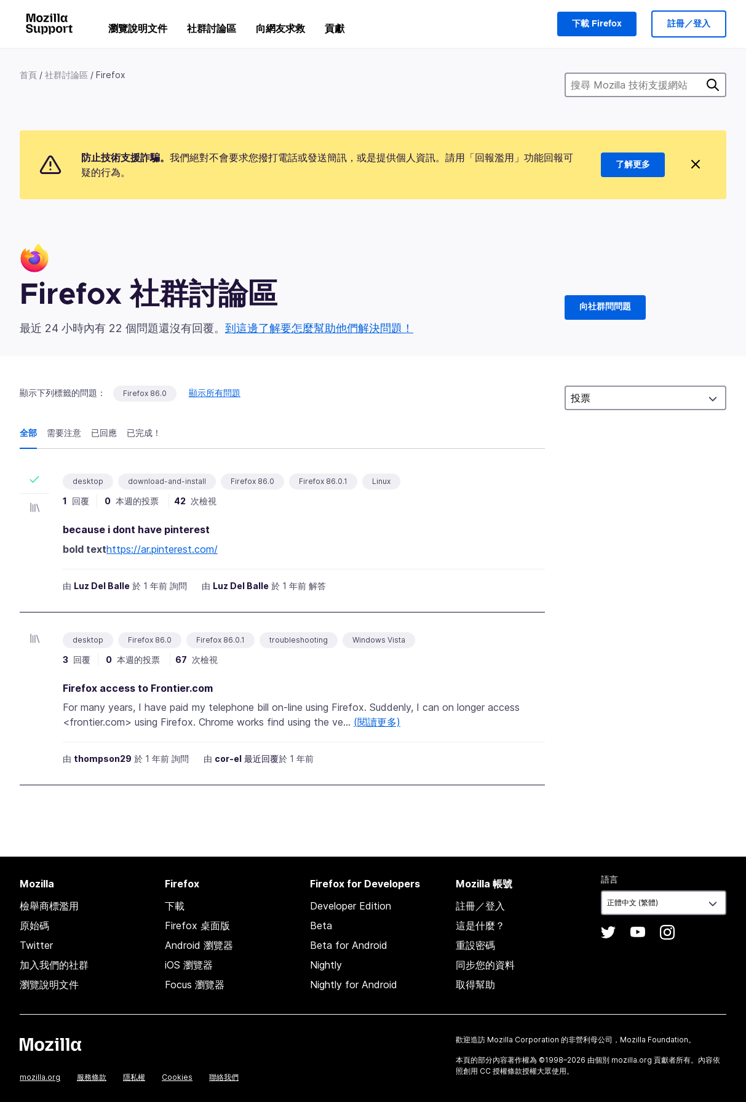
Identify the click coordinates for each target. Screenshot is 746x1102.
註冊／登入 (688, 24)
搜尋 (713, 85)
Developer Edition (350, 906)
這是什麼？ (480, 925)
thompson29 (103, 758)
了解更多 (633, 165)
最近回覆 (261, 758)
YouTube (637, 932)
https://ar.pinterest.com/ (162, 549)
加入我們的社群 (54, 965)
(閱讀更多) (377, 722)
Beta (321, 925)
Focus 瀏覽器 (194, 984)
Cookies (177, 1077)
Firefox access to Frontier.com (138, 688)
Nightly (326, 965)
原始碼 (34, 925)
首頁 (28, 74)
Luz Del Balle (102, 586)
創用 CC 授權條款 (492, 1071)
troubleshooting (298, 639)
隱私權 (134, 1077)
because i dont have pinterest (136, 529)
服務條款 (91, 1077)
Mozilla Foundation (654, 1039)
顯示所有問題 (214, 392)
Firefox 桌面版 (197, 925)
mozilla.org (40, 1077)
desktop (88, 481)
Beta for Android (348, 945)
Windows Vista (378, 639)
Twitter (36, 945)
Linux (381, 481)
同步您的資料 (485, 965)
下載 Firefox (597, 24)
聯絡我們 (224, 1077)
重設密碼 (475, 945)
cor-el (228, 758)
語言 (609, 879)
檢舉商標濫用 (49, 906)
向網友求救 (280, 28)
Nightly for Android (353, 984)
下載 (175, 906)
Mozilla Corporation (523, 1039)
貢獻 (334, 28)
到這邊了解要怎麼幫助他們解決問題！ (319, 328)
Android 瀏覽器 (199, 945)
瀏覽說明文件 (137, 28)
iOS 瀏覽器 (189, 965)
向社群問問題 (605, 307)
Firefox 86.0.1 (323, 481)
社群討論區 (211, 28)
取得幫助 (475, 984)
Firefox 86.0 (145, 393)
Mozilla (50, 1044)
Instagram (667, 932)
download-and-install (167, 481)
